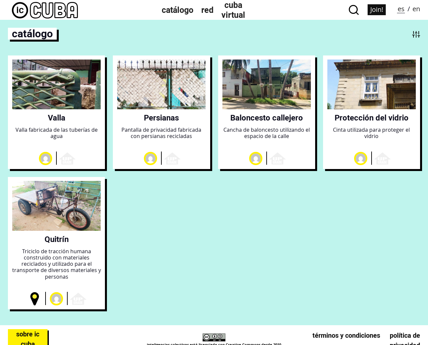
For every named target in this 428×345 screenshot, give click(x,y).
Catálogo (177, 10)
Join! (376, 9)
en (416, 8)
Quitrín (57, 239)
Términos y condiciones (346, 335)
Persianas (161, 117)
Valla (56, 117)
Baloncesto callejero (266, 117)
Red (207, 10)
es (401, 8)
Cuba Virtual (233, 10)
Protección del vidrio (372, 117)
